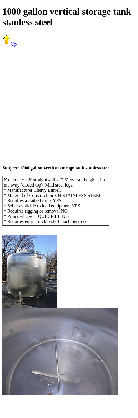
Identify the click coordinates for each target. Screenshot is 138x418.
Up (9, 43)
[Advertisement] (54, 105)
